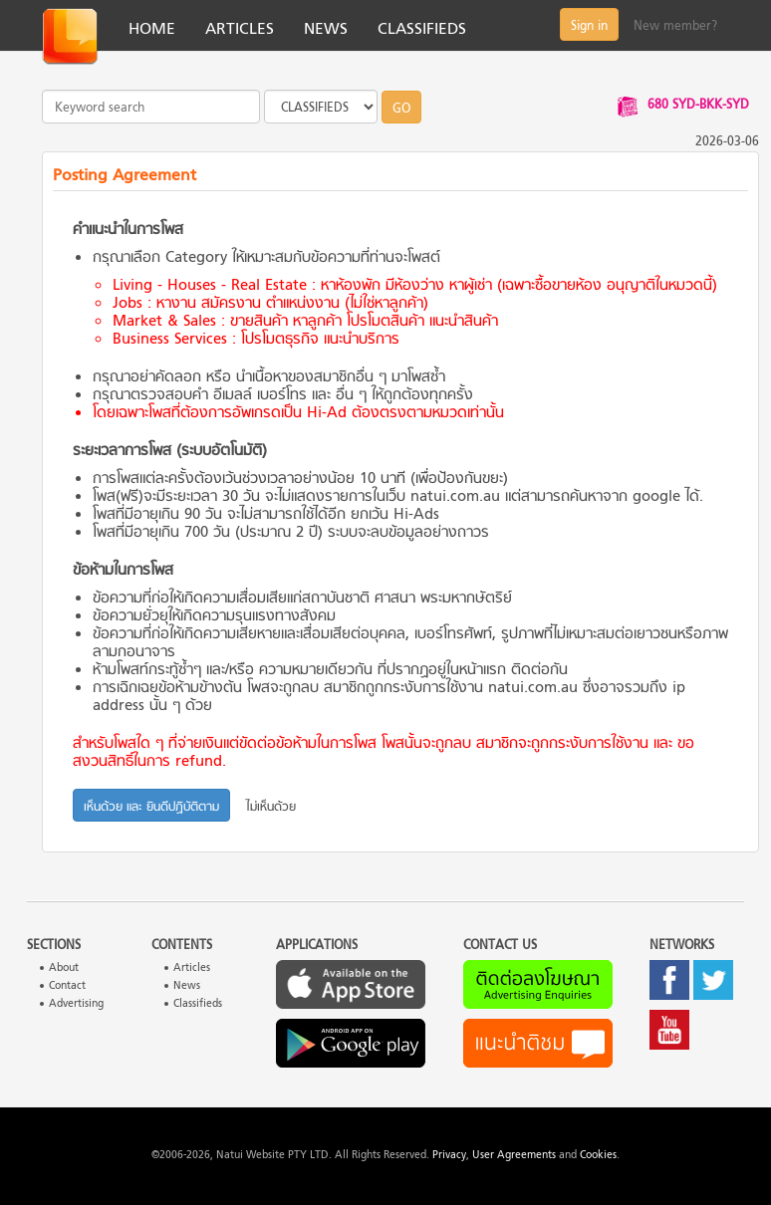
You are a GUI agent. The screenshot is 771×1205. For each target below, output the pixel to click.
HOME (151, 30)
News (186, 986)
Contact (67, 986)
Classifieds (197, 1004)
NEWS (326, 30)
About (64, 968)
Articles (191, 968)
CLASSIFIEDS (422, 30)
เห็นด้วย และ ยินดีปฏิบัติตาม (151, 808)
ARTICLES (239, 30)
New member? (675, 27)
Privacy (449, 1155)
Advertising (76, 1004)
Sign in (589, 27)
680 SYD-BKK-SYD (698, 106)
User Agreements (514, 1155)
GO (401, 110)
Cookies (598, 1155)
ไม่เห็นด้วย (271, 808)
